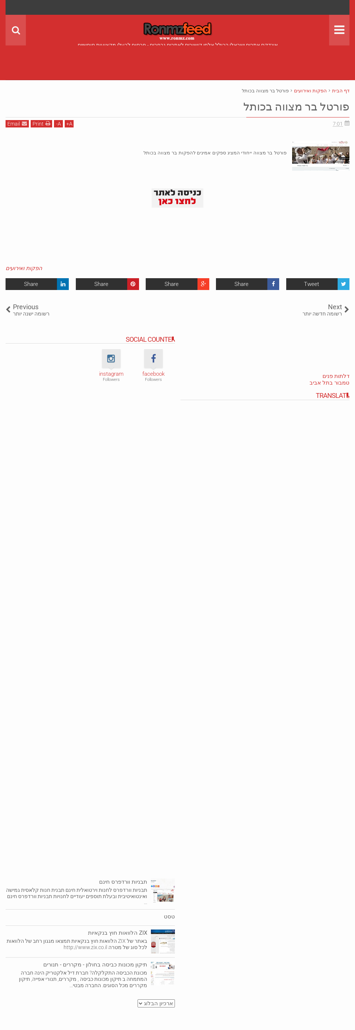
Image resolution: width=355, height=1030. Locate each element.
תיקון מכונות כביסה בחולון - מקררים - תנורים (95, 964)
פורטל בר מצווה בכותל (291, 106)
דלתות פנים (335, 376)
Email (17, 123)
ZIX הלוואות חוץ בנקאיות (117, 933)
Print (41, 123)
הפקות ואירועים (24, 268)
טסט (169, 916)
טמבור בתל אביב (329, 382)
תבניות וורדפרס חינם (123, 882)
